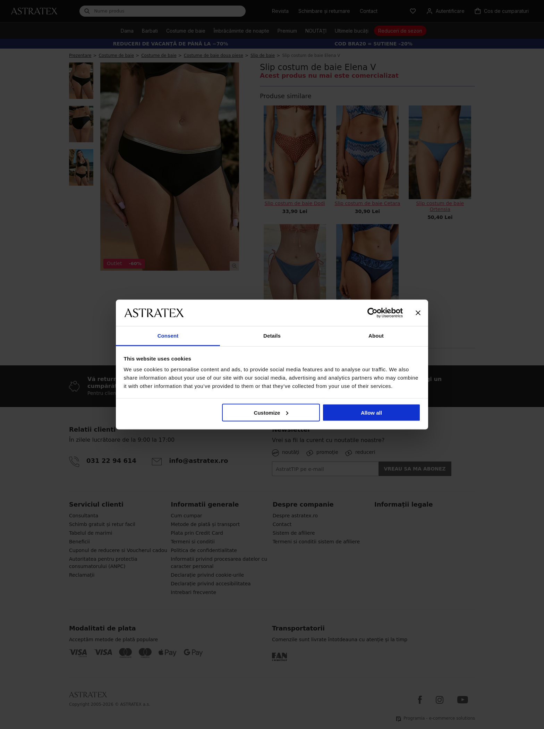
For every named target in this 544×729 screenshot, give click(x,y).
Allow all (371, 412)
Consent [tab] (168, 336)
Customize (271, 412)
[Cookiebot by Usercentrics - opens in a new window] (372, 312)
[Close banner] (418, 312)
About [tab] (376, 336)
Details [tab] (272, 336)
